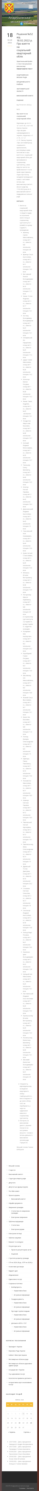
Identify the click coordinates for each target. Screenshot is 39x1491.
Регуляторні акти (15, 1246)
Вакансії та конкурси (16, 1242)
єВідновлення (13, 1275)
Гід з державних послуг (17, 1374)
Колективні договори (16, 1267)
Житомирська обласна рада (18, 1359)
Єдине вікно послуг (15, 1279)
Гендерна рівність (17, 1299)
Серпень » (27, 1432)
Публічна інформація (16, 1221)
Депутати (12, 1183)
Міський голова (14, 1166)
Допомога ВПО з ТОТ (19, 1323)
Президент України (15, 1347)
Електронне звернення (19, 1217)
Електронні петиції (15, 1233)
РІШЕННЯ (14, 1254)
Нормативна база (20, 1291)
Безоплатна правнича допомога (20, 1378)
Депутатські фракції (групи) (18, 1187)
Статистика (15, 1225)
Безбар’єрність (16, 1287)
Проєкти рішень (14, 1195)
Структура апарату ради (17, 1178)
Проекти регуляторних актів (21, 1250)
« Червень (11, 1432)
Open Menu (31, 7)
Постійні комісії (14, 1191)
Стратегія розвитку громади (19, 1258)
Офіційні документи (15, 1203)
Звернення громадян (16, 1207)
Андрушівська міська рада (19, 20)
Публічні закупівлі (15, 1238)
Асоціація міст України (16, 1370)
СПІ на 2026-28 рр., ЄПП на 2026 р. (21, 1262)
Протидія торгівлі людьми (20, 1311)
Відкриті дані (13, 1271)
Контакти (30, 1488)
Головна (22, 1488)
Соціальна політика (15, 1283)
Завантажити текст (24, 69)
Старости (12, 1170)
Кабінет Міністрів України (18, 1355)
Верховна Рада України (17, 1351)
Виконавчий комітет (16, 1174)
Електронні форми (17, 1229)
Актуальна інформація (22, 1295)
